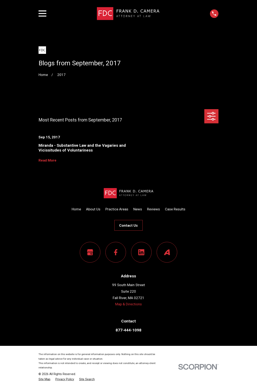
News (137, 209)
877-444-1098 (128, 330)
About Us (93, 209)
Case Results (175, 209)
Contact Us (128, 225)
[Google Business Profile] (90, 252)
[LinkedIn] (141, 252)
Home (76, 209)
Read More (47, 160)
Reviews (153, 209)
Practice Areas (116, 209)
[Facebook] (115, 252)
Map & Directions (128, 304)
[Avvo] (167, 252)
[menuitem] (44, 379)
